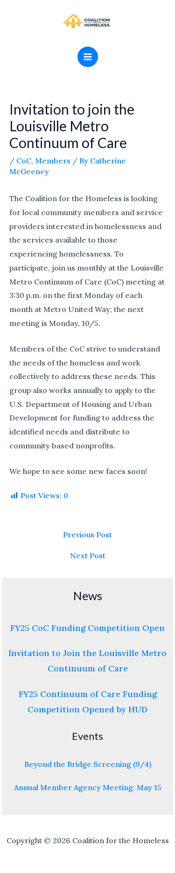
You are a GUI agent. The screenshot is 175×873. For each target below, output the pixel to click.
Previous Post (87, 534)
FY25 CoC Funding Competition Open (87, 628)
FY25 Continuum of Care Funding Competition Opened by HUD (88, 702)
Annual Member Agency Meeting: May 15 (87, 787)
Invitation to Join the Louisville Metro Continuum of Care (87, 661)
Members (52, 160)
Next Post (87, 555)
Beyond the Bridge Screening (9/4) (87, 764)
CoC (23, 160)
